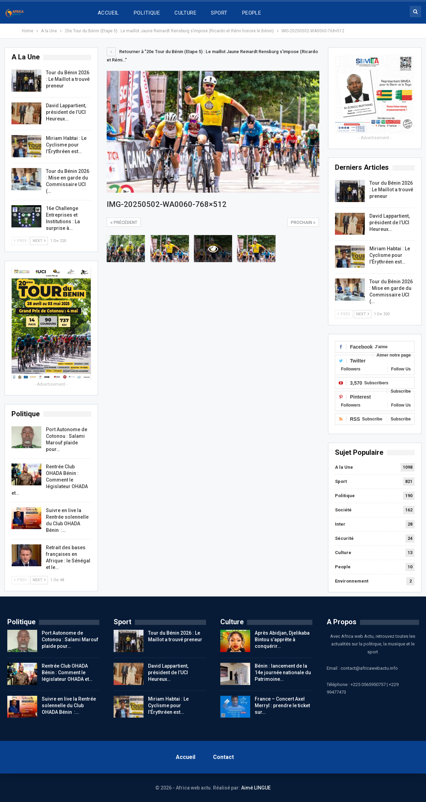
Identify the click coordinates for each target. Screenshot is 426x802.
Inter (340, 524)
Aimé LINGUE (256, 788)
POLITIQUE (147, 13)
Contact (223, 757)
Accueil (185, 757)
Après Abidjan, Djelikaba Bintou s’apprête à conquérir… (282, 639)
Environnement (351, 581)
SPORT (219, 13)
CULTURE (185, 13)
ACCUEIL (108, 13)
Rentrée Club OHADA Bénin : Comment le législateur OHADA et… (49, 480)
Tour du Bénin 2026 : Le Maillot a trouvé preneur (391, 189)
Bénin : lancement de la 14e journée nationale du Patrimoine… (283, 672)
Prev (343, 314)
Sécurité (344, 538)
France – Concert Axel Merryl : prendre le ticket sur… (282, 705)
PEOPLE (251, 13)
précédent (123, 222)
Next (362, 314)
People (343, 566)
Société (343, 509)
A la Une (344, 467)
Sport (341, 481)
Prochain (303, 222)
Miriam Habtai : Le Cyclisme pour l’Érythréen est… (389, 255)
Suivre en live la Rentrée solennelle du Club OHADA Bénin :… (69, 705)
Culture (343, 552)
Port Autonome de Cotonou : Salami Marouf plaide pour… (70, 639)
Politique (345, 495)
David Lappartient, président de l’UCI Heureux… (389, 222)
